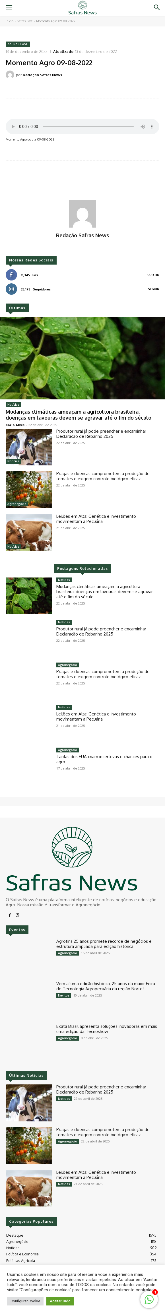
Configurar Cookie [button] (25, 1301)
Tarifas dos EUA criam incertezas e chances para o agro (104, 759)
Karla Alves (15, 425)
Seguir (153, 289)
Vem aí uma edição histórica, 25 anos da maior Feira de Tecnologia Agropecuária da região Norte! (105, 986)
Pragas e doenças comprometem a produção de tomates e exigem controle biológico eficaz (103, 476)
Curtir (153, 275)
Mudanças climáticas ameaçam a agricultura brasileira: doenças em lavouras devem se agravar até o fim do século (78, 415)
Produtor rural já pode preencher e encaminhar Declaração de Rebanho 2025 (101, 433)
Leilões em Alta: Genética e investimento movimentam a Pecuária (96, 518)
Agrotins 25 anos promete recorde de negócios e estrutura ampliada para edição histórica (104, 943)
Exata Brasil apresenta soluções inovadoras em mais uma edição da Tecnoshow (106, 1029)
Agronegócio (16, 504)
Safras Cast (24, 21)
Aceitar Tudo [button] (60, 1301)
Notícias (13, 405)
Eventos (63, 995)
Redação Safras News (42, 75)
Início (9, 21)
